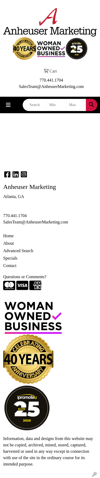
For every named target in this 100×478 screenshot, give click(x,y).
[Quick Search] (35, 105)
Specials (10, 258)
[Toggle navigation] (8, 105)
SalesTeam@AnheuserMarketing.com (51, 86)
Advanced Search (18, 250)
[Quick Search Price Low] (56, 105)
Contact (10, 265)
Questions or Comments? (24, 276)
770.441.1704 (51, 80)
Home (8, 236)
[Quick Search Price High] (76, 105)
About (8, 243)
